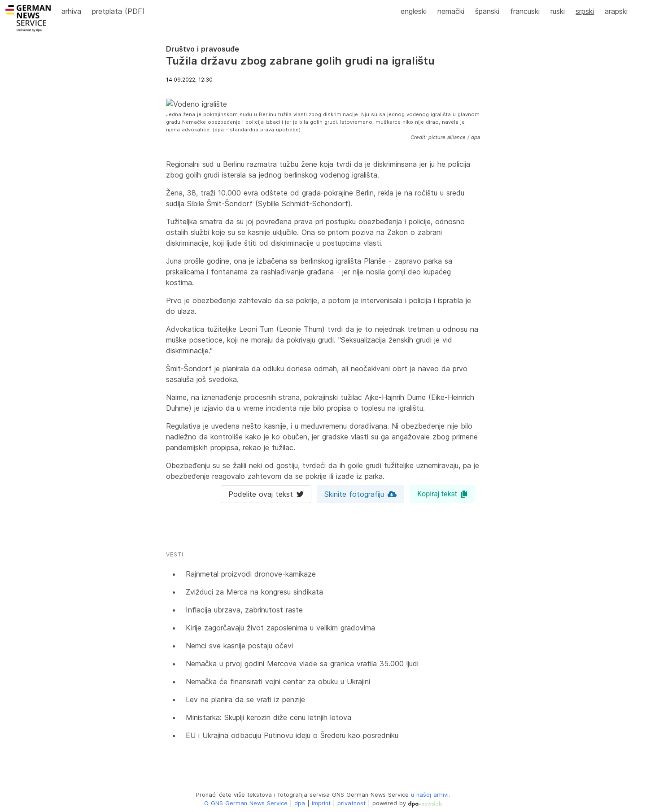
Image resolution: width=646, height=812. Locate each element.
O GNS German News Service (246, 803)
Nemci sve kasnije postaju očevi (239, 645)
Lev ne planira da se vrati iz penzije (245, 699)
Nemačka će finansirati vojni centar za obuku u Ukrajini (278, 681)
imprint (321, 803)
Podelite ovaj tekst (266, 494)
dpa (299, 803)
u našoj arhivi (430, 794)
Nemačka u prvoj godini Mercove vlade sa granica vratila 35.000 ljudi (302, 663)
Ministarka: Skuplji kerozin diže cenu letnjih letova (268, 717)
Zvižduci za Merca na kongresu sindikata (254, 591)
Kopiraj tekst (442, 494)
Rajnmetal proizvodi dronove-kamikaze (251, 573)
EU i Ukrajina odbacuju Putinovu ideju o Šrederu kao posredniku (292, 735)
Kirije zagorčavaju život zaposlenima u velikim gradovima (280, 627)
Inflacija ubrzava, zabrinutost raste (244, 609)
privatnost (351, 803)
